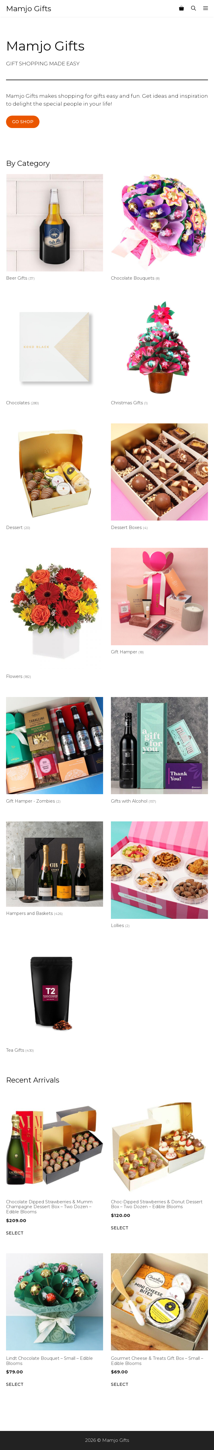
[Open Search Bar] (193, 8)
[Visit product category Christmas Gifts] (159, 353)
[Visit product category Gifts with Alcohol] (159, 751)
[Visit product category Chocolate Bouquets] (159, 228)
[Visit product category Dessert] (54, 478)
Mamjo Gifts (28, 8)
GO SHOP (22, 121)
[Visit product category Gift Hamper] (159, 602)
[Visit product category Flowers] (54, 614)
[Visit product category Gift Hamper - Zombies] (54, 751)
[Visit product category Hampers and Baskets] (54, 870)
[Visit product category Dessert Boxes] (159, 478)
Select (15, 1233)
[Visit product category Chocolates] (54, 353)
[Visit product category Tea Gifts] (54, 1000)
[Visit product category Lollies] (159, 876)
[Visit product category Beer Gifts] (54, 228)
